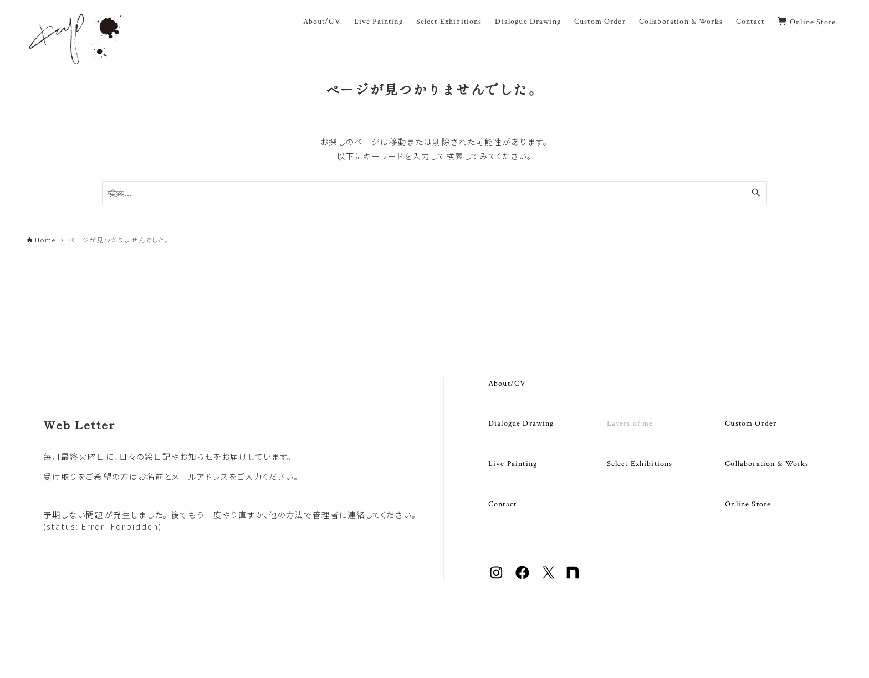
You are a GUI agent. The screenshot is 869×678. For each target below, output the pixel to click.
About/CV (507, 383)
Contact (502, 504)
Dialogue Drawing (521, 423)
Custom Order (750, 423)
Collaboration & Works (767, 463)
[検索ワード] (434, 192)
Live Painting (512, 463)
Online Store (748, 504)
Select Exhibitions (640, 463)
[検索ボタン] (756, 192)
